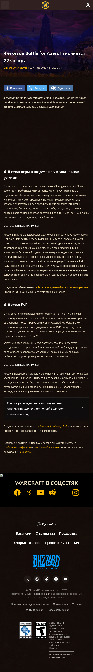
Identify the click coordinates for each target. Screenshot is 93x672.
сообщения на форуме (17, 447)
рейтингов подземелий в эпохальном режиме (61, 287)
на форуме (25, 451)
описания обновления (47, 447)
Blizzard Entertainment (16, 67)
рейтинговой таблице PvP (52, 426)
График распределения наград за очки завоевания (36, 409)
